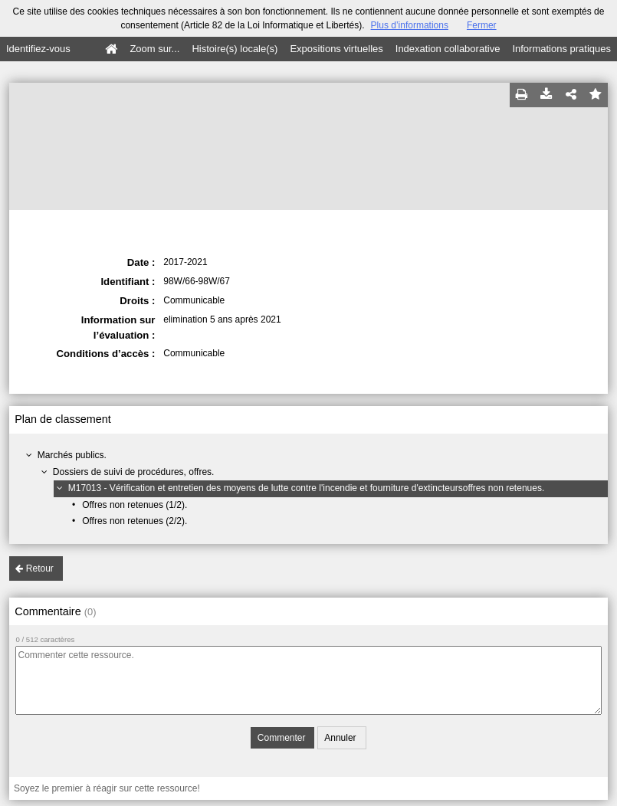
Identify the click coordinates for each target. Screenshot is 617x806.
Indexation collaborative (447, 48)
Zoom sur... (154, 48)
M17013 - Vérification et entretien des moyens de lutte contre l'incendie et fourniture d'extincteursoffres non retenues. (306, 488)
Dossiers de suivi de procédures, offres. (134, 472)
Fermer (482, 25)
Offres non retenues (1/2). (134, 505)
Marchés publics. (72, 455)
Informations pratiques (561, 48)
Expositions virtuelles (336, 48)
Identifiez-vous (38, 48)
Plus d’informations (409, 25)
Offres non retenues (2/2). (134, 521)
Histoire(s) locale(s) (234, 48)
